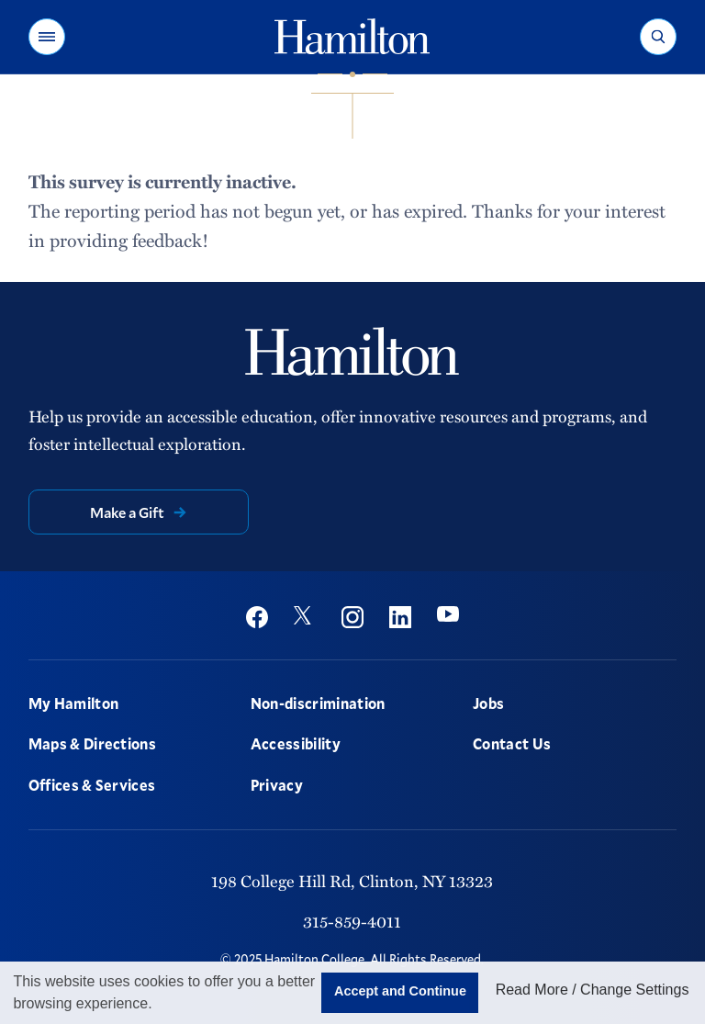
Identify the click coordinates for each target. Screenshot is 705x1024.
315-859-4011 (352, 921)
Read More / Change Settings (592, 989)
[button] (47, 37)
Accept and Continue (400, 991)
